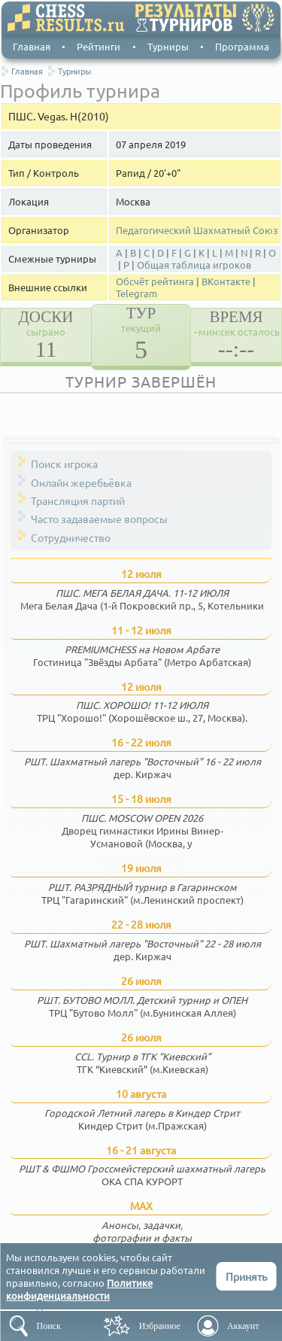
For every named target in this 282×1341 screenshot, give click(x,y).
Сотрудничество (71, 537)
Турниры (168, 46)
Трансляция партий (78, 500)
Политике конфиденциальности (79, 1289)
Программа (242, 46)
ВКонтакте (226, 281)
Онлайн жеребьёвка (81, 482)
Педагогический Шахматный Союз (196, 230)
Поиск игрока (64, 463)
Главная (31, 46)
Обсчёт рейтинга (155, 281)
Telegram (136, 293)
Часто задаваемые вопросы (99, 518)
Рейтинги (98, 46)
